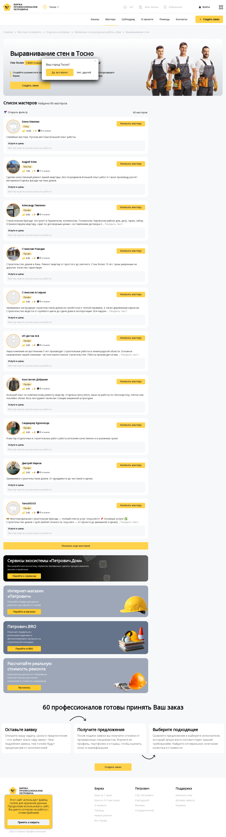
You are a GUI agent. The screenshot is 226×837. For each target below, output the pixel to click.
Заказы (95, 19)
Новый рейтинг (103, 815)
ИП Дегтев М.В (30, 336)
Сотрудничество (144, 810)
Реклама (140, 805)
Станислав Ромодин (33, 248)
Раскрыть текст (114, 224)
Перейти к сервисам (24, 576)
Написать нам (184, 795)
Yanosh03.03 (29, 503)
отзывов (44, 130)
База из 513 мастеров (106, 800)
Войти (204, 7)
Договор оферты (185, 800)
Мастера (110, 19)
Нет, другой (84, 72)
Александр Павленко (33, 205)
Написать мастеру (131, 123)
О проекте (147, 19)
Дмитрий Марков (31, 463)
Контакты (181, 19)
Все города (100, 820)
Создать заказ (30, 85)
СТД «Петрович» (144, 795)
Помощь (165, 19)
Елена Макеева (30, 121)
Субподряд (128, 19)
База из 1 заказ (103, 795)
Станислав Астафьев (34, 292)
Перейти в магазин (24, 611)
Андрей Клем (29, 161)
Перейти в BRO (24, 648)
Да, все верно (60, 72)
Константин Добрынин (35, 379)
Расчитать (24, 687)
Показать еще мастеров (76, 545)
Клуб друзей (142, 800)
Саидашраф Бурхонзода (35, 423)
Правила (181, 805)
